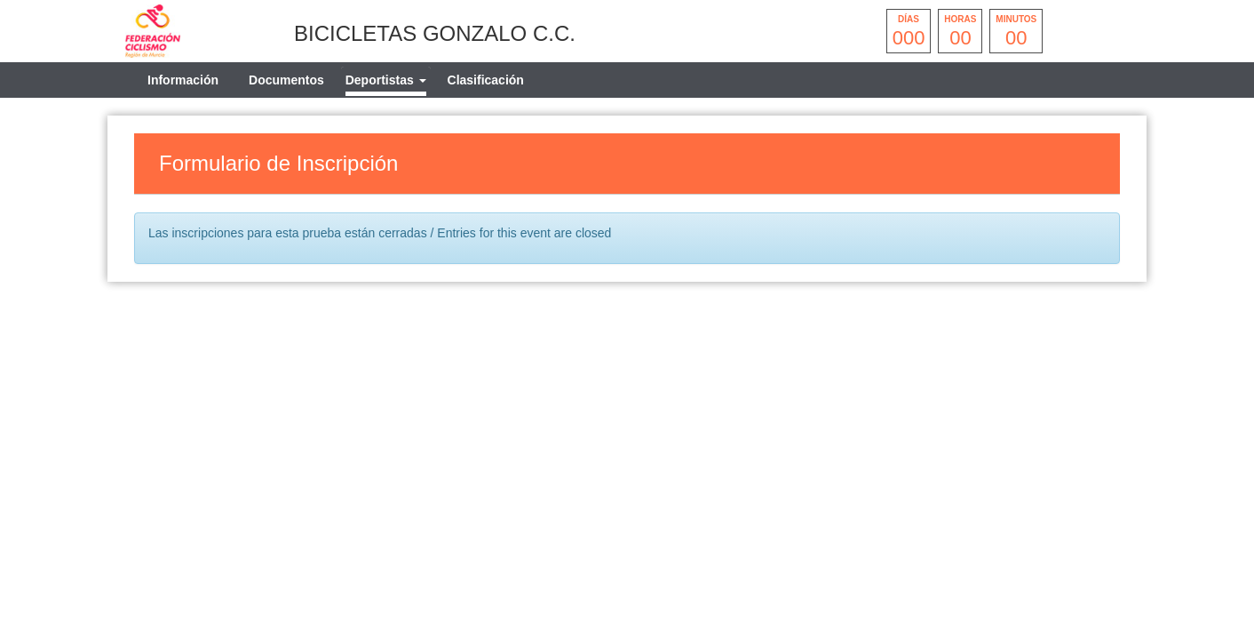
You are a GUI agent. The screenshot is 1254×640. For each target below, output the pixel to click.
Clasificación (486, 80)
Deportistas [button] (385, 80)
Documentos (286, 80)
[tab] (386, 80)
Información (182, 80)
